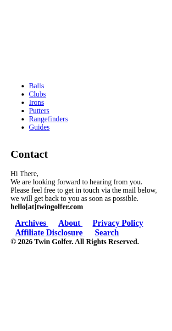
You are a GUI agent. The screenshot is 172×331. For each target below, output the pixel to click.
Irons (36, 102)
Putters (39, 110)
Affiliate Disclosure (50, 232)
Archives (31, 223)
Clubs (37, 94)
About (70, 223)
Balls (36, 86)
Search (107, 232)
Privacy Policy (118, 223)
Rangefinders (48, 119)
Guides (39, 127)
